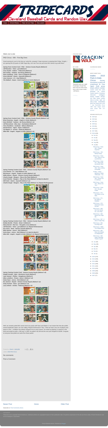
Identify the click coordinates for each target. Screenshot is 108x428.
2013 (93, 261)
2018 (93, 128)
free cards (102, 89)
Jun (95, 241)
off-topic (103, 96)
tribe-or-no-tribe (94, 100)
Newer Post (7, 404)
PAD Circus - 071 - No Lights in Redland (98, 199)
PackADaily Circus (100, 105)
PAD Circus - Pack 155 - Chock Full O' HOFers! (98, 178)
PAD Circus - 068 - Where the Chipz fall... (98, 215)
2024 (93, 116)
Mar (95, 249)
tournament (94, 82)
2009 (93, 270)
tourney (102, 80)
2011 (93, 266)
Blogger (64, 423)
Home (5, 23)
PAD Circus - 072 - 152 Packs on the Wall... (98, 194)
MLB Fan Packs (94, 103)
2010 (93, 268)
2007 (93, 275)
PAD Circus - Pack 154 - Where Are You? (98, 184)
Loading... (75, 95)
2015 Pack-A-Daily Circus (97, 78)
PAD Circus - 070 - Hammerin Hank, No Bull (98, 205)
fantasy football (94, 96)
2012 (93, 263)
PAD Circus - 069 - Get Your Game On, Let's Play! (98, 210)
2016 (93, 133)
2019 (93, 126)
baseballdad (101, 101)
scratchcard (94, 84)
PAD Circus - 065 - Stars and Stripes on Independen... (98, 232)
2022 (93, 119)
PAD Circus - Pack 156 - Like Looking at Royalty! (98, 168)
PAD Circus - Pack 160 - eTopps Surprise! (98, 148)
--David (11, 349)
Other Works (14, 23)
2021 (93, 121)
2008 (93, 273)
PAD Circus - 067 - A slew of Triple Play (98, 220)
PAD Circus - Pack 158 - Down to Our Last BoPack (98, 157)
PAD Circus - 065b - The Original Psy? (98, 227)
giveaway (92, 91)
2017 (93, 131)
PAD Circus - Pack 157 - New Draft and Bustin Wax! (98, 163)
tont (91, 98)
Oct (95, 137)
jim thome (101, 91)
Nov (95, 135)
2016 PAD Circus (12, 351)
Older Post (65, 404)
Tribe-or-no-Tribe (28, 23)
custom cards (94, 89)
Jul (94, 144)
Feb (95, 251)
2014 (93, 259)
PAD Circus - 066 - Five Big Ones (98, 223)
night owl (102, 100)
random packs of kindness (97, 93)
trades (93, 76)
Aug (95, 142)
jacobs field (97, 108)
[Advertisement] (54, 38)
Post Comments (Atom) (17, 408)
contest (103, 98)
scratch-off (101, 82)
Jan (95, 253)
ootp (93, 105)
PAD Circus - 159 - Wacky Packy (98, 152)
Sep (95, 140)
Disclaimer (40, 23)
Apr (95, 246)
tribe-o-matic (93, 101)
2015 (93, 256)
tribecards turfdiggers (97, 95)
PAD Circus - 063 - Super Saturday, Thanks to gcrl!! (98, 237)
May (95, 244)
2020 (93, 123)
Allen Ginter (96, 98)
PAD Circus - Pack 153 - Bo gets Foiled (98, 189)
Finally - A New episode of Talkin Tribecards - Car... (98, 173)
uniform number (99, 88)
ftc (100, 84)
